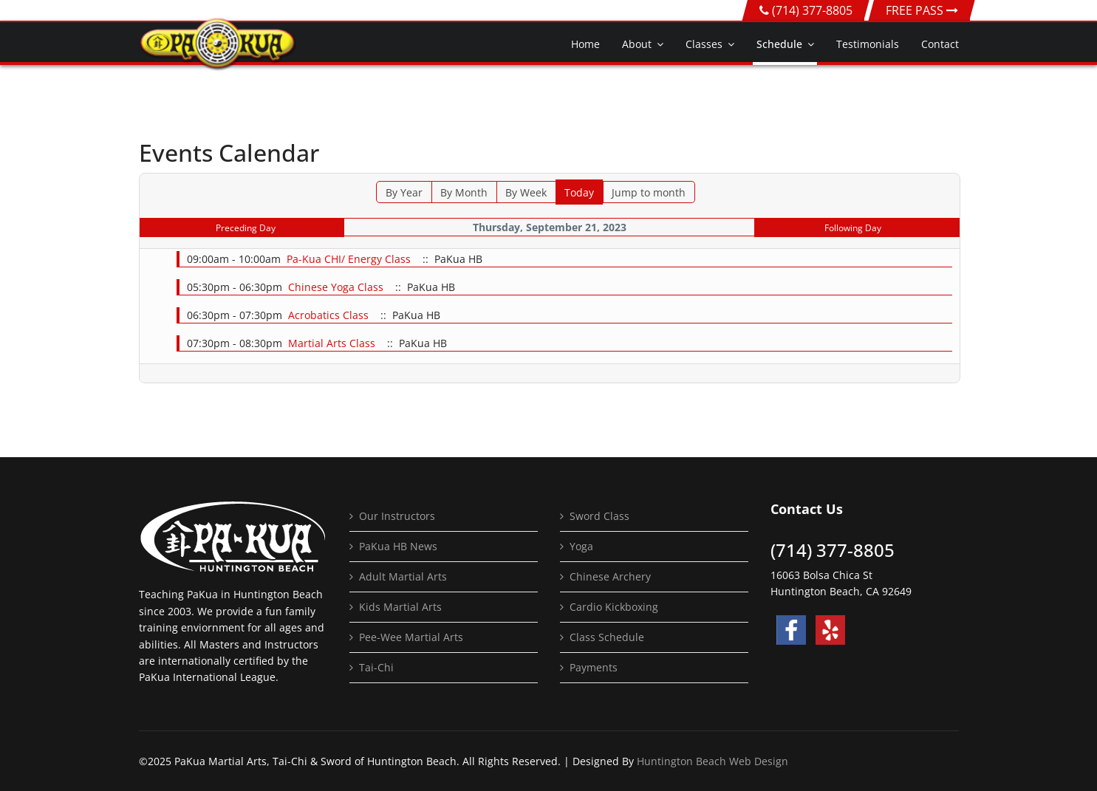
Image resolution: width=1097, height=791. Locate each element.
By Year (404, 192)
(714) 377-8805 (812, 10)
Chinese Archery (610, 576)
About (637, 44)
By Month (464, 192)
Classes (704, 44)
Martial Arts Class (331, 343)
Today (579, 192)
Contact (940, 44)
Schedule (779, 44)
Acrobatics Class (328, 315)
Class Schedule (607, 637)
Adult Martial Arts (403, 576)
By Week (526, 192)
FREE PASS (922, 10)
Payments (594, 667)
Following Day (852, 228)
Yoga (581, 546)
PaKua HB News (398, 546)
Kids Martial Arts (400, 607)
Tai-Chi (376, 667)
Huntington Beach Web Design (712, 761)
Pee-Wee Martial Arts (411, 637)
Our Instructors (397, 516)
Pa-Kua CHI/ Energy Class (349, 259)
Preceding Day (246, 228)
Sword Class (599, 516)
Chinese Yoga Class (335, 287)
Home (585, 44)
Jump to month (649, 192)
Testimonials (867, 44)
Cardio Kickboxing (614, 607)
